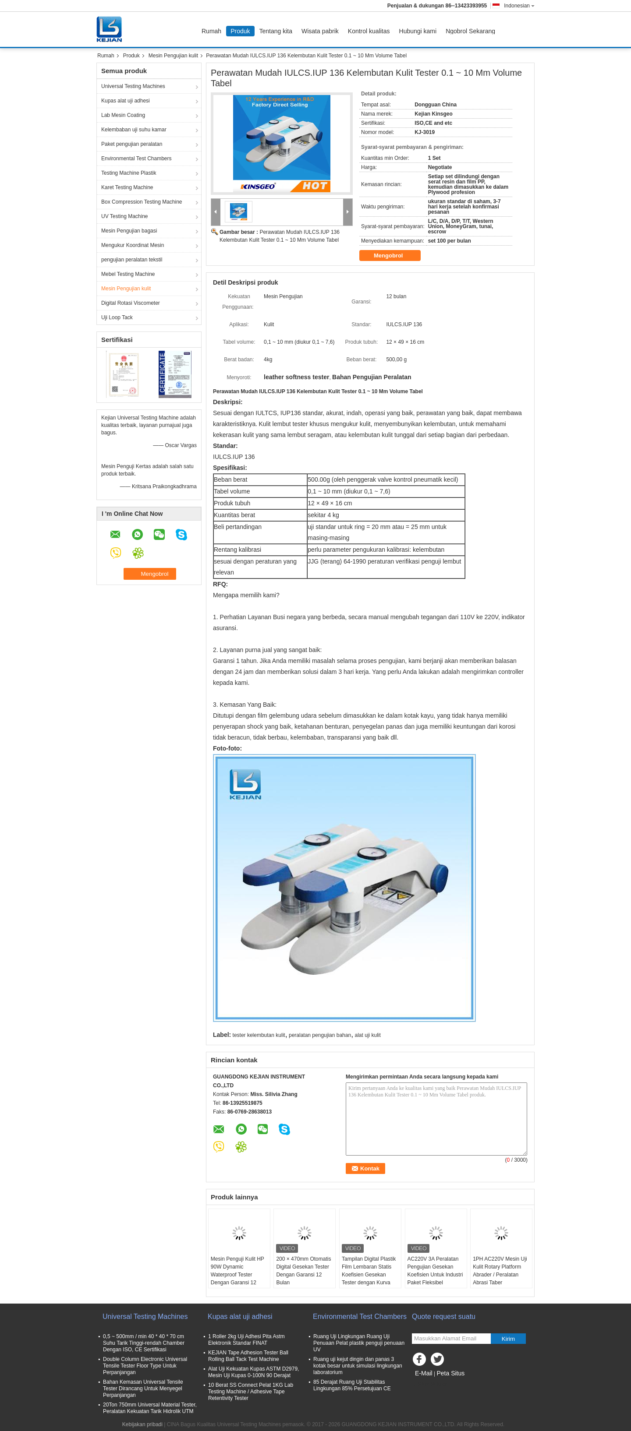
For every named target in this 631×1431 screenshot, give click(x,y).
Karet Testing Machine (127, 187)
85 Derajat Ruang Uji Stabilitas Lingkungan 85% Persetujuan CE (352, 1385)
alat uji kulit (367, 1035)
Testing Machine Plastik (128, 173)
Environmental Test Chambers (136, 158)
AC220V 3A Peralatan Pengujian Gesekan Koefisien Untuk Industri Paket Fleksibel (435, 1271)
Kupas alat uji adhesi (125, 101)
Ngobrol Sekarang (470, 31)
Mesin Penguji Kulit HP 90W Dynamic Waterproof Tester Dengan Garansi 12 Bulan (237, 1275)
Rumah (211, 31)
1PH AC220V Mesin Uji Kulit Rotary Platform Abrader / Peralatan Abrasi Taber (500, 1271)
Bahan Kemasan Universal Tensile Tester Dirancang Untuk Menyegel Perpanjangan (143, 1388)
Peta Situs (450, 1373)
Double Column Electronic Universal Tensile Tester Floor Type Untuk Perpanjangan (145, 1365)
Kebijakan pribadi (142, 1424)
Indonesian (519, 6)
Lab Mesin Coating (123, 115)
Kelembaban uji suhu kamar (134, 130)
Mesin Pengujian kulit (173, 56)
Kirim (508, 1339)
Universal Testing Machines (133, 86)
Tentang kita (276, 31)
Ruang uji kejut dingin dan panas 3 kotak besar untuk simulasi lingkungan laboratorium (357, 1365)
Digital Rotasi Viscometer (130, 303)
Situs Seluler (429, 1384)
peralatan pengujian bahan (320, 1035)
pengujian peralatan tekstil (131, 260)
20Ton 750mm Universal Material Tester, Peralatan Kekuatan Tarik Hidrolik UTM (150, 1408)
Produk (240, 31)
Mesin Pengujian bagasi (129, 231)
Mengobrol (394, 255)
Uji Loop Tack (117, 317)
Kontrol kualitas (369, 31)
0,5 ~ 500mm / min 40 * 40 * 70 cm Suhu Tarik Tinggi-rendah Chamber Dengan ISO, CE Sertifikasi (143, 1343)
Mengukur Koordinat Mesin (132, 245)
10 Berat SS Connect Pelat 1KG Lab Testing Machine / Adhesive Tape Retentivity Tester (250, 1391)
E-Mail (423, 1373)
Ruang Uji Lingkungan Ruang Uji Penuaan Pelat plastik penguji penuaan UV (358, 1343)
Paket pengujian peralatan (131, 144)
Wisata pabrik (320, 31)
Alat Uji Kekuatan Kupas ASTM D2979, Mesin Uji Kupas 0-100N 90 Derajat (253, 1372)
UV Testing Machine (124, 216)
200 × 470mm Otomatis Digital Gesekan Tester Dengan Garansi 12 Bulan (303, 1271)
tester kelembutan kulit (259, 1035)
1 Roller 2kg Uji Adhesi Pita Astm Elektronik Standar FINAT (246, 1339)
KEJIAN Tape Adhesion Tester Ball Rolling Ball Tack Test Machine (248, 1356)
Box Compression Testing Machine (141, 202)
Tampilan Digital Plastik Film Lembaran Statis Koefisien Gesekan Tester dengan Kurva (369, 1271)
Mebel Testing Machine (128, 274)
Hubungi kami (418, 31)
